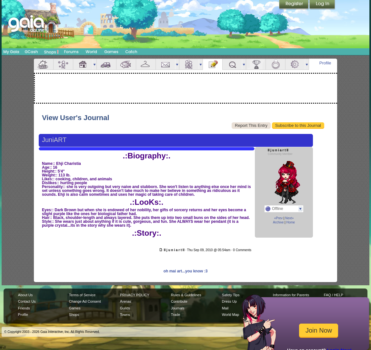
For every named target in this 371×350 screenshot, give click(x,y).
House (83, 64)
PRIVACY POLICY (134, 295)
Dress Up (229, 301)
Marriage (275, 64)
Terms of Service (82, 295)
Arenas (125, 301)
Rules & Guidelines (186, 295)
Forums (71, 51)
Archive (278, 222)
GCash (31, 51)
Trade (175, 315)
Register (294, 5)
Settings (295, 64)
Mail (165, 64)
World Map (230, 315)
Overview (43, 64)
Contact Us (27, 301)
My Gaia (11, 51)
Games (111, 51)
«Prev (278, 218)
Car (106, 64)
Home (290, 222)
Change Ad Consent (85, 301)
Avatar (63, 64)
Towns (125, 315)
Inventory (145, 64)
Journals (178, 308)
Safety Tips (231, 295)
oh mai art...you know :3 (186, 271)
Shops (51, 52)
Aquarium (126, 64)
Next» (289, 218)
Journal (212, 64)
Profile (325, 63)
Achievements (256, 64)
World (91, 51)
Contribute (179, 301)
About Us (25, 295)
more (94, 64)
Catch (131, 51)
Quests (232, 64)
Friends (189, 64)
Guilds (125, 308)
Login (322, 5)
